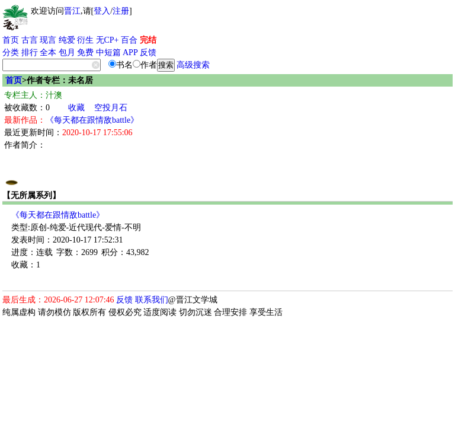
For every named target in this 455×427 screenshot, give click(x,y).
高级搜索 (193, 64)
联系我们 (151, 299)
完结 (148, 40)
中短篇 (108, 52)
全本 (48, 52)
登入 (102, 11)
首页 (10, 40)
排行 (29, 52)
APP (130, 52)
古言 (29, 40)
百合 (129, 40)
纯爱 (67, 40)
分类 (10, 52)
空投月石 (110, 107)
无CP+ (107, 40)
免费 (85, 52)
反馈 (148, 52)
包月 (67, 52)
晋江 (72, 11)
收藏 (76, 107)
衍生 (85, 40)
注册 (121, 11)
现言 (48, 40)
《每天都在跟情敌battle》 (92, 120)
